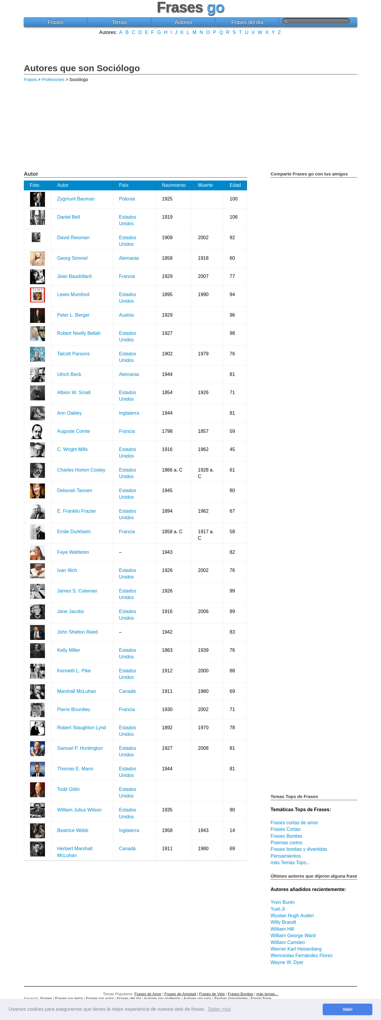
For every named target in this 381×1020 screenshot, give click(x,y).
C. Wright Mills (72, 449)
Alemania (129, 258)
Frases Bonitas (286, 836)
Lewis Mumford (73, 294)
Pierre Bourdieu (73, 709)
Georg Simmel (72, 258)
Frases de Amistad (180, 994)
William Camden (288, 942)
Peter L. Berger (73, 315)
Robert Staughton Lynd (81, 727)
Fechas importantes (231, 998)
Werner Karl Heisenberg (296, 948)
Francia (127, 276)
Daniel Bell (68, 217)
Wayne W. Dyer (287, 962)
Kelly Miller (68, 650)
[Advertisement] (190, 48)
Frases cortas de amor (294, 822)
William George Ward (293, 935)
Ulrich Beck (69, 374)
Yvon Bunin (283, 902)
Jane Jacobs (70, 611)
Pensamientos (286, 856)
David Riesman (73, 237)
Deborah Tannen (74, 490)
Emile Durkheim (74, 531)
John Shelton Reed (77, 632)
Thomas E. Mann (75, 768)
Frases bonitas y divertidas (299, 849)
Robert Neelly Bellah (79, 333)
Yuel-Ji (278, 909)
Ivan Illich (67, 570)
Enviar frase (261, 998)
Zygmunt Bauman (76, 198)
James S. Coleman (77, 590)
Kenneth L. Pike (74, 670)
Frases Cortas (285, 829)
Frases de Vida (212, 994)
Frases (55, 22)
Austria (126, 315)
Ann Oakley (69, 413)
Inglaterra (129, 413)
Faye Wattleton (73, 552)
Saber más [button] (219, 1009)
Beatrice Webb (72, 830)
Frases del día (247, 22)
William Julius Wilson (79, 809)
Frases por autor (100, 998)
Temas (119, 22)
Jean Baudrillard (74, 276)
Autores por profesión (162, 998)
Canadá (127, 691)
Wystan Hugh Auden (292, 915)
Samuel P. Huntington (80, 748)
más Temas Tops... (290, 862)
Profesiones (53, 79)
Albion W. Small (73, 392)
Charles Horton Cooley (81, 469)
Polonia (127, 198)
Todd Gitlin (68, 789)
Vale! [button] (348, 1009)
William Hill (282, 929)
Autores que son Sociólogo (82, 68)
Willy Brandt (283, 922)
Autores (183, 22)
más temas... (267, 994)
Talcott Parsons (73, 353)
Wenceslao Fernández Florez (302, 955)
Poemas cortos (286, 842)
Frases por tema (69, 998)
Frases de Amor (148, 994)
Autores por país (197, 998)
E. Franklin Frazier (76, 511)
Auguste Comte (73, 431)
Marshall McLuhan (76, 691)
